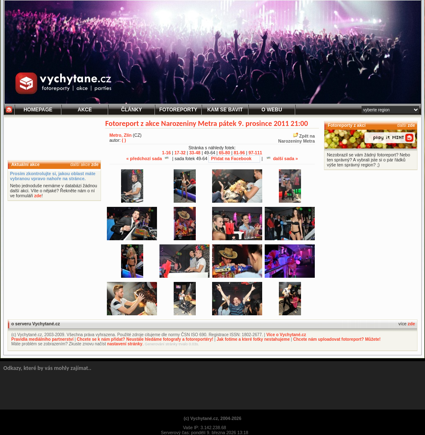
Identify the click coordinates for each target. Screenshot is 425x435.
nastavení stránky (125, 344)
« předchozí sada (147, 158)
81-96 (239, 152)
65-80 (224, 152)
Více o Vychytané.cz (286, 334)
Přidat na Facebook (231, 158)
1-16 (166, 152)
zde (95, 164)
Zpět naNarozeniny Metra (296, 138)
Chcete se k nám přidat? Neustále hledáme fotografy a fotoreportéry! (145, 339)
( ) (124, 140)
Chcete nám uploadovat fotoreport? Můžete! (336, 339)
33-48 (194, 152)
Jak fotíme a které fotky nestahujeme (253, 339)
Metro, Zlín (120, 135)
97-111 (255, 152)
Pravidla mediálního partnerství (42, 339)
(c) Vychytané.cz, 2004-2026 (212, 418)
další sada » (282, 158)
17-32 (180, 152)
